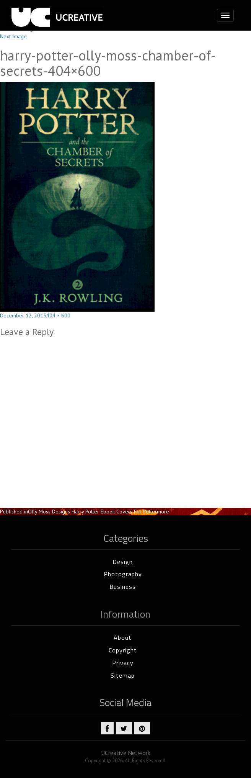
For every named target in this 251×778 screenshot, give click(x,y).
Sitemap (123, 675)
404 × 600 (58, 315)
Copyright (123, 650)
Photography (123, 574)
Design (122, 561)
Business (122, 586)
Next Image (13, 36)
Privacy (123, 662)
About (123, 637)
